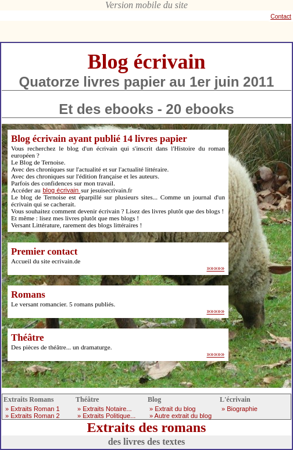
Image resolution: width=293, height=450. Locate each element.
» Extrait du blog (172, 408)
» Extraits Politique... (106, 415)
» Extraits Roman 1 (32, 408)
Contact (280, 16)
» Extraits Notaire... (104, 408)
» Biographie (239, 408)
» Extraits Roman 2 (32, 415)
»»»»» (215, 268)
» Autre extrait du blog (180, 415)
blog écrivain (61, 190)
